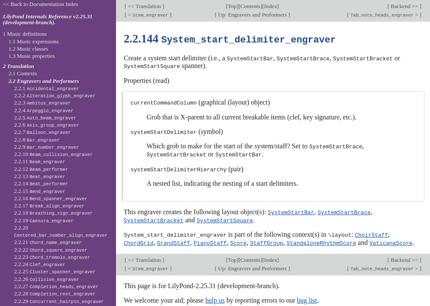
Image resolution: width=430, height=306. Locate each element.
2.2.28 (55, 293)
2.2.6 (46, 125)
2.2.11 (39, 161)
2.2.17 (49, 205)
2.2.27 (56, 286)
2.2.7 (42, 132)
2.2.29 (59, 301)
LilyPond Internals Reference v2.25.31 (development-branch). (48, 19)
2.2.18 (53, 213)
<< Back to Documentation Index (41, 4)
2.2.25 (55, 271)
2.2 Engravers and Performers (43, 81)
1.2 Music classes (28, 48)
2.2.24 (39, 264)
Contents (250, 6)
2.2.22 (50, 249)
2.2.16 (50, 198)
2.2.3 (42, 102)
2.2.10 (53, 154)
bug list (307, 296)
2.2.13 (39, 176)
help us (215, 296)
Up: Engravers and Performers (252, 14)
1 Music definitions (25, 34)
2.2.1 (46, 88)
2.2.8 (37, 139)
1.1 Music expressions (33, 41)
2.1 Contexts (22, 73)
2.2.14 (41, 183)
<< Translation (145, 6)
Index (270, 6)
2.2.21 (48, 242)
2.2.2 (55, 95)
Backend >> (404, 6)
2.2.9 (46, 147)
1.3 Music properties (31, 56)
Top (232, 6)
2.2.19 (44, 220)
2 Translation (18, 66)
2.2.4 (44, 110)
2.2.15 (39, 191)
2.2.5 (45, 117)
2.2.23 (52, 257)
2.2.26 (46, 279)
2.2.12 (41, 169)
